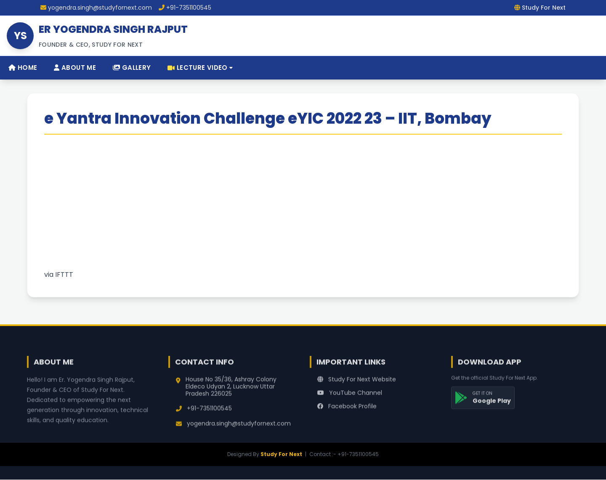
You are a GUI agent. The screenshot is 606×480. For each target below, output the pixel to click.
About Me (75, 67)
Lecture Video (200, 67)
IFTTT (64, 274)
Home (22, 67)
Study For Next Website (356, 383)
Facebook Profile (347, 410)
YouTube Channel (349, 397)
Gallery (132, 67)
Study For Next (281, 454)
